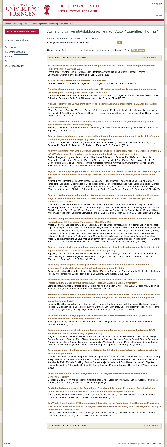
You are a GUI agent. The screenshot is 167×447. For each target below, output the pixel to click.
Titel (7, 61)
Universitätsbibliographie (16, 24)
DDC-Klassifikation (14, 66)
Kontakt (7, 443)
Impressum (144, 443)
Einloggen (157, 4)
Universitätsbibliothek (128, 443)
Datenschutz (156, 443)
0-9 (48, 38)
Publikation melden (22, 31)
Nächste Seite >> (150, 57)
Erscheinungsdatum (15, 52)
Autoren (9, 56)
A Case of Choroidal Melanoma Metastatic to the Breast (77, 80)
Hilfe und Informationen (17, 40)
